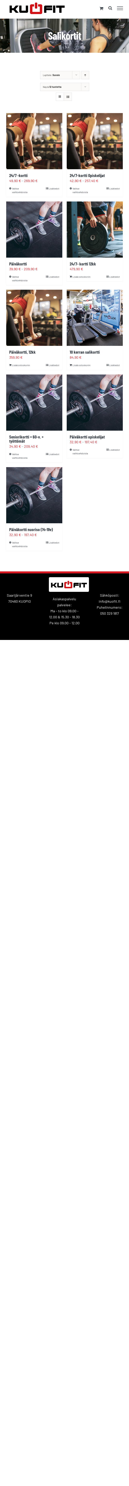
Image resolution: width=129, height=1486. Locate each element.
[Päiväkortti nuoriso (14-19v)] (34, 495)
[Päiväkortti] (34, 229)
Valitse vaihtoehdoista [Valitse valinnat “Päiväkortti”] (19, 278)
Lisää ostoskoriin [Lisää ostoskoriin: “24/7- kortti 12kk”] (81, 276)
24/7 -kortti (18, 175)
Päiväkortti (18, 263)
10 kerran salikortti (85, 351)
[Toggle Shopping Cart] (101, 8)
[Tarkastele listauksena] (68, 97)
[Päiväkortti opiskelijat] (95, 403)
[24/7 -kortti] (34, 141)
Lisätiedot (54, 188)
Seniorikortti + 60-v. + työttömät (26, 439)
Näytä (52, 86)
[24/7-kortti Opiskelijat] (95, 141)
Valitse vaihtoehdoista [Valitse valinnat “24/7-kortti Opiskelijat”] (80, 190)
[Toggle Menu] (120, 8)
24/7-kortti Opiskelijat (87, 175)
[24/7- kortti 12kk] (95, 229)
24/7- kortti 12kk (83, 263)
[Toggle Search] (110, 8)
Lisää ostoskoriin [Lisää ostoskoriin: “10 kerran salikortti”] (81, 365)
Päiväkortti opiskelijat (87, 436)
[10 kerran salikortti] (95, 318)
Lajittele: (51, 75)
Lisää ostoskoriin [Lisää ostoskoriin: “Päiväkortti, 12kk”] (21, 365)
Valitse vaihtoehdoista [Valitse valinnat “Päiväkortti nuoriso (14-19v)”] (19, 544)
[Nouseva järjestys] (85, 75)
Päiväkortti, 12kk (22, 351)
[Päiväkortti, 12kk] (34, 318)
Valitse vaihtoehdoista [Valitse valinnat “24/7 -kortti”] (19, 190)
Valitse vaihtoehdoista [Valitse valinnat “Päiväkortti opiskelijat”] (80, 451)
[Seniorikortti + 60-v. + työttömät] (34, 403)
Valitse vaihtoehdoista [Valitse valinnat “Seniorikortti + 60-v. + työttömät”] (19, 456)
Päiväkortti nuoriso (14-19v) (31, 529)
